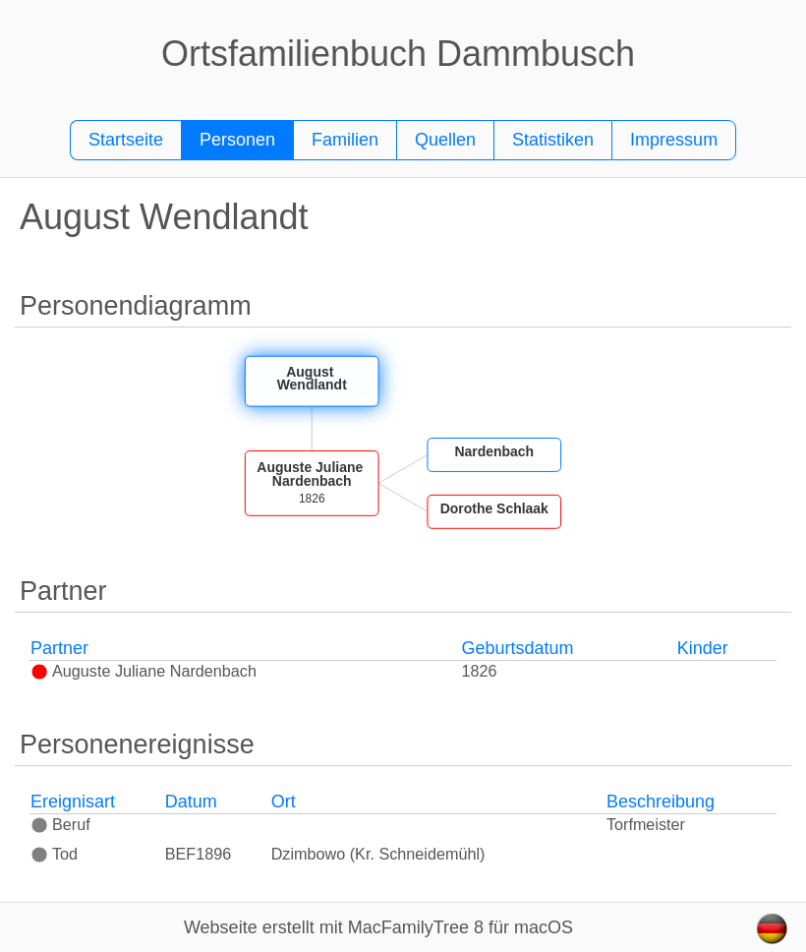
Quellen (445, 139)
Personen (237, 139)
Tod (54, 854)
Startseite (125, 139)
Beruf (60, 824)
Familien (345, 139)
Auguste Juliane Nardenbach (143, 671)
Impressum (674, 139)
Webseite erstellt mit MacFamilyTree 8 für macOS (378, 927)
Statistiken (553, 139)
